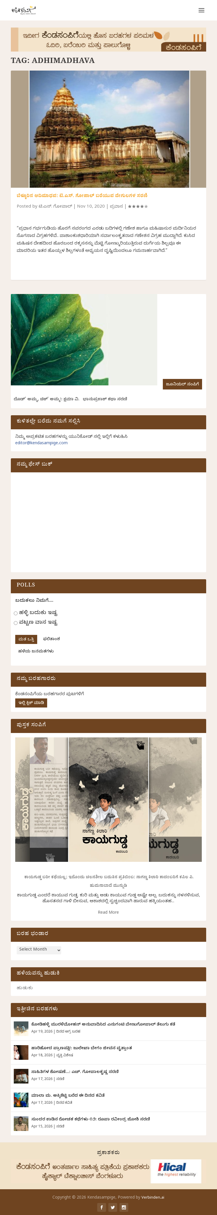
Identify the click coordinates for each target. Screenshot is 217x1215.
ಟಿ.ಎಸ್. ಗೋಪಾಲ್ (55, 207)
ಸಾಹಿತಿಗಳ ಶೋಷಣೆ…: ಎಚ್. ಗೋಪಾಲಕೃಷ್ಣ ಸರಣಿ (75, 1072)
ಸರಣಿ (60, 1079)
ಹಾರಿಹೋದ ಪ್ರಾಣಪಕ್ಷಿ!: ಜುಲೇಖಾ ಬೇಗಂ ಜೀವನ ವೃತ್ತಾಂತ (81, 1049)
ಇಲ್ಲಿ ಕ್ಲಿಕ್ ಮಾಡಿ (31, 703)
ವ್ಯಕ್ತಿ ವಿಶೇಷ (64, 1055)
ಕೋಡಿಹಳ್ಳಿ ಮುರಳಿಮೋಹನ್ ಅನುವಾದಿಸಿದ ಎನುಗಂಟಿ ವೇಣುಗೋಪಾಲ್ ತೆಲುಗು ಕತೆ (103, 1025)
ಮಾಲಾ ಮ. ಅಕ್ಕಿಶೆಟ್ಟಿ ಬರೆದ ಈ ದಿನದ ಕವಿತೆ (68, 1096)
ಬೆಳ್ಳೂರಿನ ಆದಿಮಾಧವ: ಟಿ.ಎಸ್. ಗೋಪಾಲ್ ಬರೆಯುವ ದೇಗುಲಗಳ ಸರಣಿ (82, 196)
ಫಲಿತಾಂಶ (51, 639)
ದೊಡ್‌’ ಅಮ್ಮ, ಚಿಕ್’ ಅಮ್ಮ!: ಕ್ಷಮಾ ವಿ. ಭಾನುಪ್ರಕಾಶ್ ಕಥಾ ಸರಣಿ (70, 400)
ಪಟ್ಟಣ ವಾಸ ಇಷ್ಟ (38, 623)
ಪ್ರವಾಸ (116, 207)
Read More (108, 913)
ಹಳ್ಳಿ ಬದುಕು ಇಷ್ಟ (38, 613)
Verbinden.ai (152, 1198)
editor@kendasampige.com (41, 444)
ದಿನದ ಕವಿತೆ (64, 1103)
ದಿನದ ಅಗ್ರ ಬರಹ (68, 1032)
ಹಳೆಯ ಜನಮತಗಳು (36, 652)
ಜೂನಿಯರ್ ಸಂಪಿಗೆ (182, 385)
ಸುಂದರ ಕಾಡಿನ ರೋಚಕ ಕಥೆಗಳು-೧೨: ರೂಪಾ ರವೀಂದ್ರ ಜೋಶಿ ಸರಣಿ (90, 1120)
